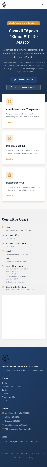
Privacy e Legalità (8, 397)
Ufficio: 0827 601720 (12, 417)
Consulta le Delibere (23, 80)
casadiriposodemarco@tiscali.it (17, 254)
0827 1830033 (11, 246)
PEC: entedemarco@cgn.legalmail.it (18, 429)
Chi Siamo (5, 383)
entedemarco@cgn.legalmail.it (17, 261)
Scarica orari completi (15, 282)
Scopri (9, 122)
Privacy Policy (18, 458)
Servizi (4, 390)
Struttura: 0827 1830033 (13, 421)
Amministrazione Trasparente (23, 87)
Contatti (5, 400)
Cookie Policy (29, 458)
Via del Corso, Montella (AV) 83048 (18, 230)
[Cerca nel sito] (36, 4)
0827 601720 (10, 238)
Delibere (5, 393)
